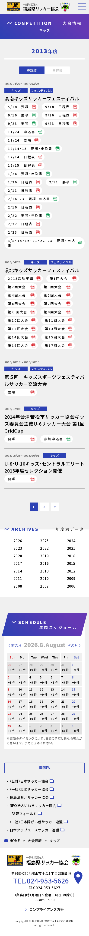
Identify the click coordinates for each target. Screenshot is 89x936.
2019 (44, 555)
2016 (44, 563)
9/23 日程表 (57, 123)
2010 (44, 578)
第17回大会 (55, 345)
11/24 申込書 (21, 131)
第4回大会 (17, 295)
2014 (17, 571)
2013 (44, 571)
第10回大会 (18, 320)
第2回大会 (17, 286)
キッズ (16, 90)
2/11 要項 (59, 182)
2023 (17, 548)
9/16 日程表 (57, 115)
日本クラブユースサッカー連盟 (34, 829)
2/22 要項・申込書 (25, 215)
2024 (71, 540)
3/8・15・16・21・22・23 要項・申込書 (41, 243)
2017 (17, 563)
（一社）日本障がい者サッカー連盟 (36, 821)
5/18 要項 (18, 106)
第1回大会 (59, 278)
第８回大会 (17, 312)
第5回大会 (53, 295)
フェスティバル (41, 90)
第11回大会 (55, 320)
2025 (44, 540)
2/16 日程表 (20, 207)
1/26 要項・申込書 (25, 173)
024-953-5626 (48, 880)
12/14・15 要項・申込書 (30, 148)
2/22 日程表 (20, 224)
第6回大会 (17, 303)
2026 (17, 540)
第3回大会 (53, 286)
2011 (17, 578)
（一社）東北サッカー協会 (29, 789)
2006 (71, 586)
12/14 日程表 (21, 157)
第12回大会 (18, 328)
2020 (17, 555)
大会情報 (35, 840)
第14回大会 (18, 337)
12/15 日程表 (21, 165)
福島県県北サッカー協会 (29, 797)
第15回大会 (55, 337)
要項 (12, 392)
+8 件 (11, 730)
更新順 (32, 70)
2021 (71, 548)
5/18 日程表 (57, 106)
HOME (15, 840)
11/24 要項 (19, 140)
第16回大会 (18, 345)
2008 (17, 586)
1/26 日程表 (20, 182)
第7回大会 (53, 303)
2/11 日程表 (20, 190)
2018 (71, 555)
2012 (71, 571)
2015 (71, 563)
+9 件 (11, 670)
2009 (71, 578)
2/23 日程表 (20, 232)
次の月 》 (74, 645)
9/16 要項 (18, 115)
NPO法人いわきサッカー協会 (33, 805)
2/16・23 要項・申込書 (29, 198)
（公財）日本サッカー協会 (29, 781)
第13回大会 (55, 328)
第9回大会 (53, 312)
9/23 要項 (18, 123)
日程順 (57, 70)
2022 (44, 548)
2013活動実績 (20, 278)
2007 (44, 586)
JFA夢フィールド (23, 813)
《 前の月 (14, 645)
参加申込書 (53, 439)
